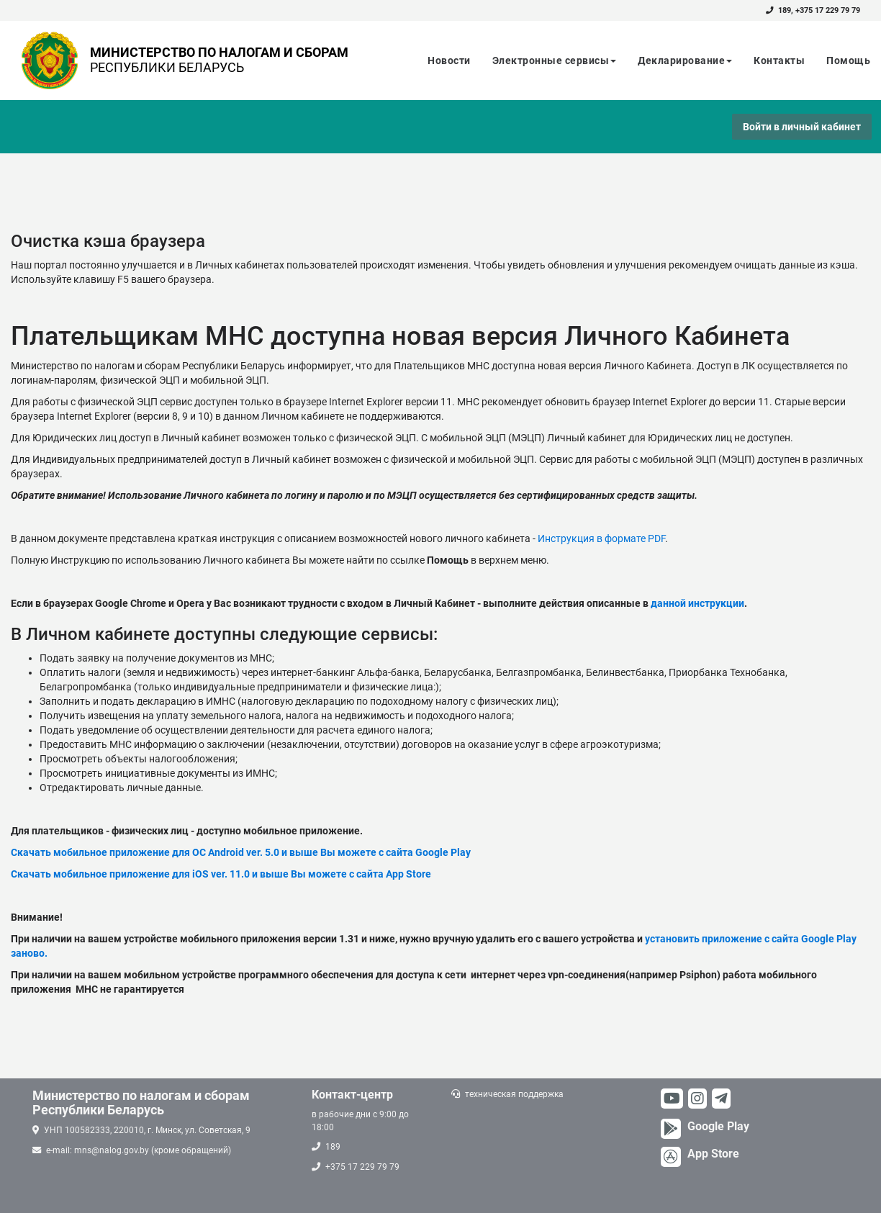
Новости (449, 60)
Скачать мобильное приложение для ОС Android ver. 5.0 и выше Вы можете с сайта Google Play (241, 852)
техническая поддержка (514, 1094)
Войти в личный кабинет (802, 126)
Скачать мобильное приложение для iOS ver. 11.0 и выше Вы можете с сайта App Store (221, 874)
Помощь (848, 60)
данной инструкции (697, 603)
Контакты (779, 60)
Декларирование (685, 60)
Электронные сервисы (554, 60)
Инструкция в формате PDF (601, 538)
